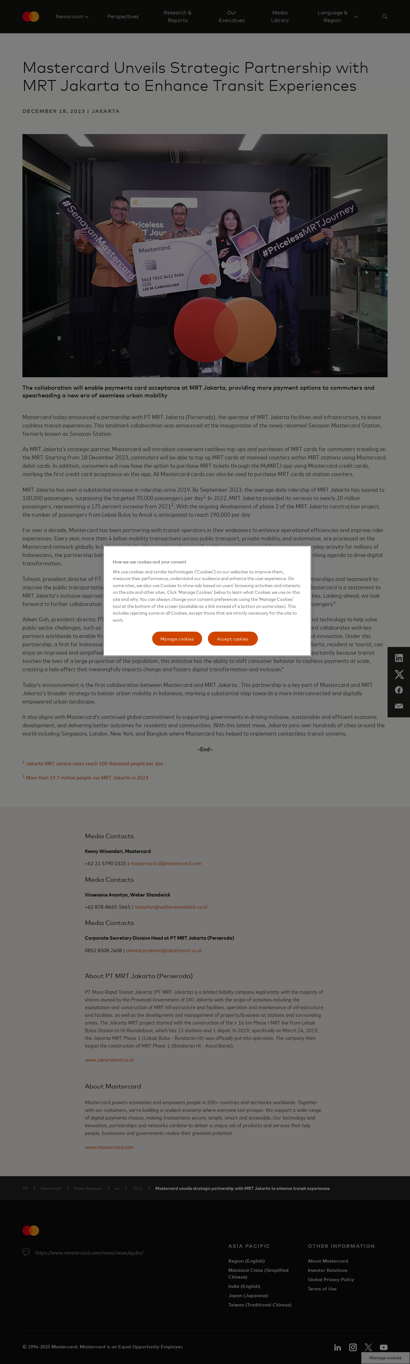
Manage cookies (177, 638)
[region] (207, 601)
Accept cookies (233, 638)
